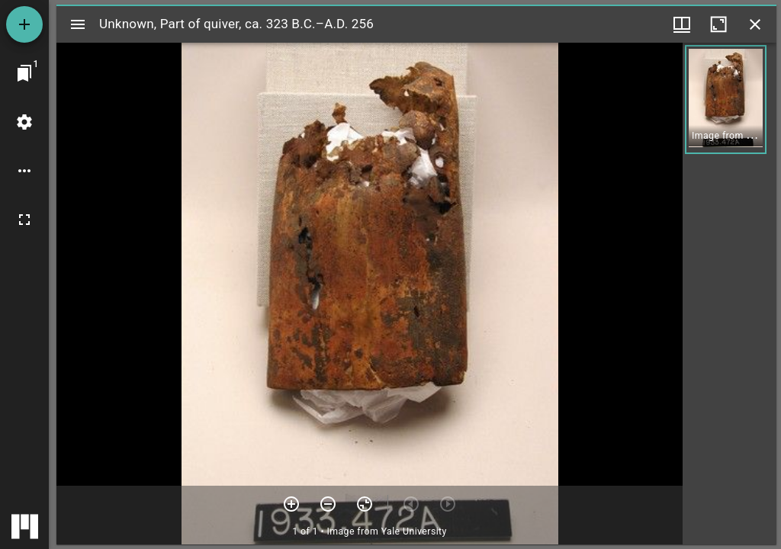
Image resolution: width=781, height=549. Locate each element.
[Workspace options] (24, 170)
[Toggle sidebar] (77, 24)
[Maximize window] (718, 24)
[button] (726, 99)
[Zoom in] (291, 504)
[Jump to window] (24, 73)
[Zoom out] (328, 504)
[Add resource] (24, 24)
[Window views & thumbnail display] (682, 24)
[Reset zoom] (364, 504)
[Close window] (755, 24)
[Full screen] (24, 219)
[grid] (729, 293)
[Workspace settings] (24, 122)
